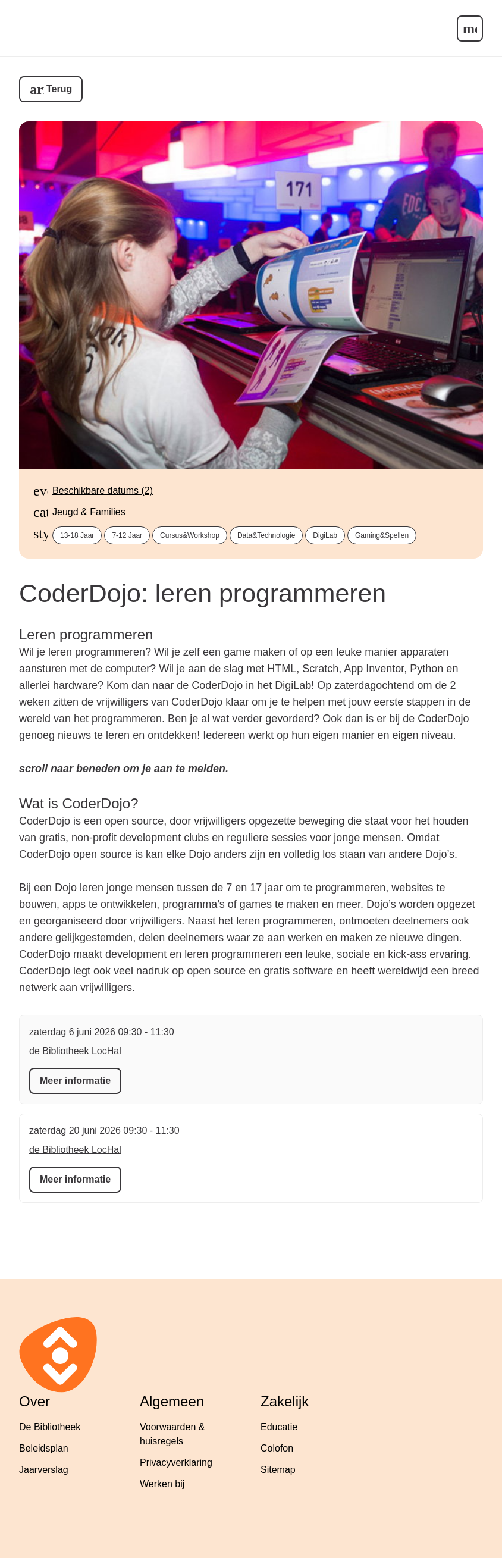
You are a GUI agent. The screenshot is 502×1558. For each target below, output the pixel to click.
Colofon (277, 1448)
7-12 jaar (127, 535)
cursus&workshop (189, 535)
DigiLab (325, 535)
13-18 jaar (77, 535)
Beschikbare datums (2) (102, 490)
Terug (59, 89)
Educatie (279, 1427)
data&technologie (266, 535)
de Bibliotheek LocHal (75, 1051)
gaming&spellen (382, 535)
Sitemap (278, 1470)
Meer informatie (75, 1081)
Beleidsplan (43, 1448)
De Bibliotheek (49, 1427)
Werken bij (162, 1484)
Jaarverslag (43, 1470)
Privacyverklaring (176, 1462)
